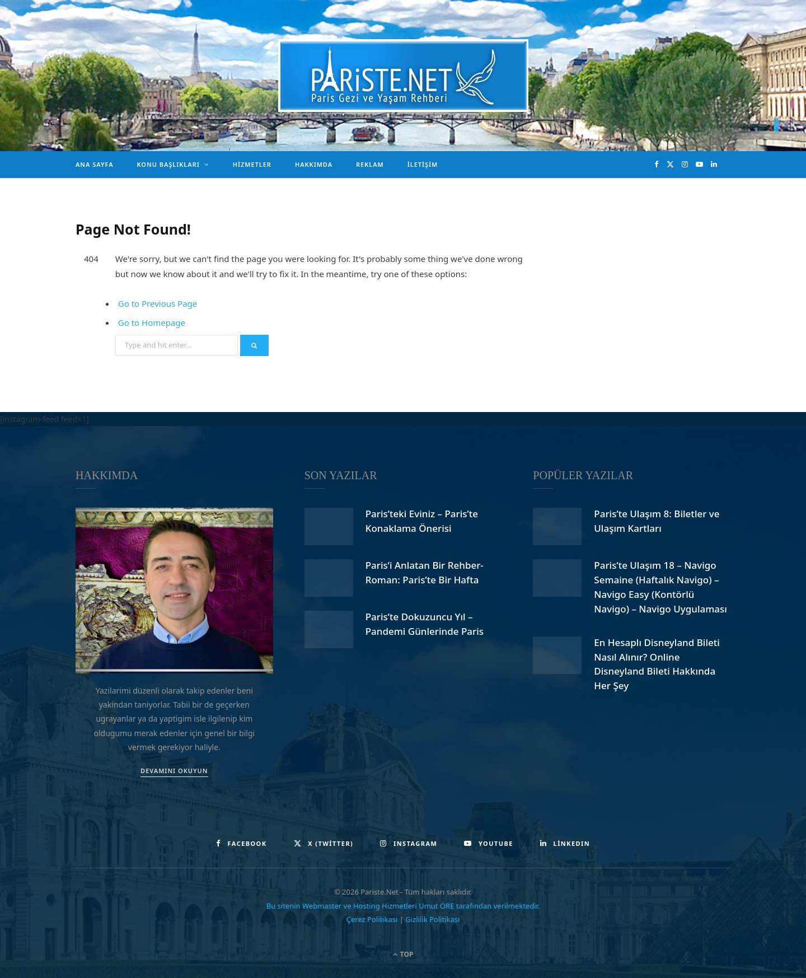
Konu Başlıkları (168, 164)
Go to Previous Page (158, 303)
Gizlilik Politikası (432, 919)
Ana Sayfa (95, 164)
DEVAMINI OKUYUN (174, 770)
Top (403, 954)
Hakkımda (313, 164)
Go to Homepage (151, 322)
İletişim (422, 164)
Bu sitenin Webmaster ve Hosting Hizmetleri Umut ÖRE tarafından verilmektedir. (403, 906)
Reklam (370, 164)
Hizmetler (252, 164)
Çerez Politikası (372, 919)
